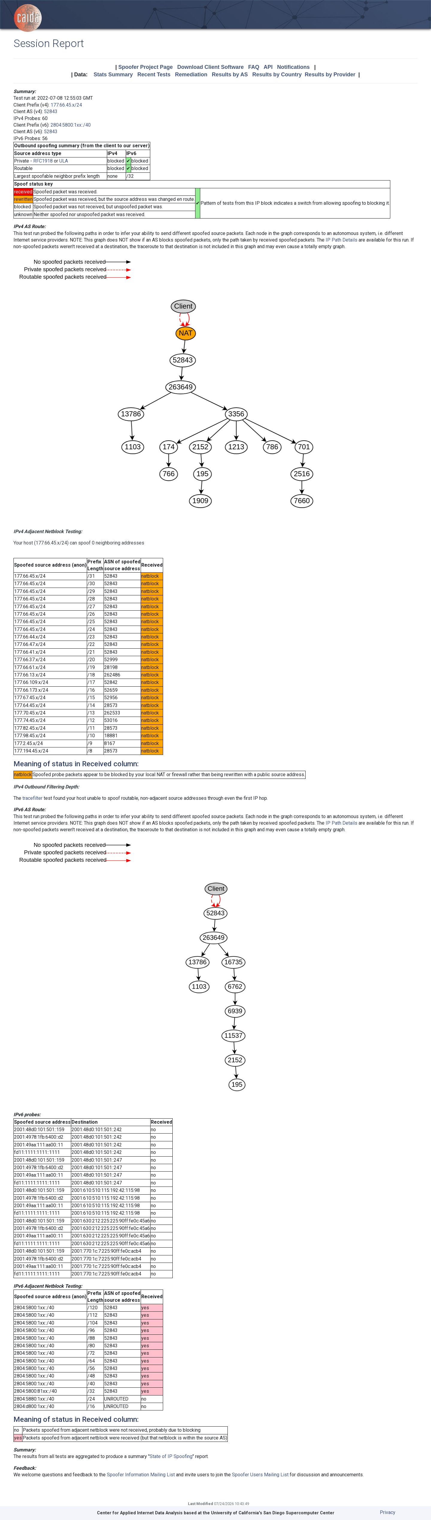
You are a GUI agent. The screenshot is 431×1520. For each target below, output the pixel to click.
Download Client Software (210, 67)
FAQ (253, 67)
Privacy (387, 1512)
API (268, 67)
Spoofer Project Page (145, 67)
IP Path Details (341, 240)
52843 (50, 111)
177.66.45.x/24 (66, 105)
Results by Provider (330, 75)
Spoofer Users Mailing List (260, 1474)
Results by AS (230, 75)
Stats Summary (113, 75)
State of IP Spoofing (171, 1456)
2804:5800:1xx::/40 (71, 125)
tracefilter (32, 798)
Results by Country (277, 75)
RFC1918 (43, 161)
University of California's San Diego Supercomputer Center (272, 1513)
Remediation (191, 75)
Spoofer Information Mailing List (141, 1474)
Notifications (293, 67)
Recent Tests (154, 75)
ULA (63, 161)
